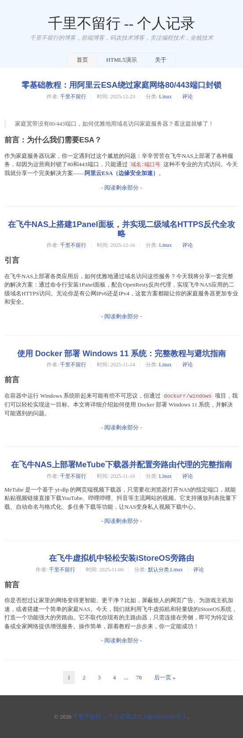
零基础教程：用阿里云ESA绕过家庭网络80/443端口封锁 (121, 85)
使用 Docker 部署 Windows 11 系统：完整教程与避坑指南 (121, 353)
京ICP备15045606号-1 (159, 716)
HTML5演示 (121, 59)
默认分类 (158, 570)
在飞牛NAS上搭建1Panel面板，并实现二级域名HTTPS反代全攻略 (122, 229)
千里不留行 (73, 96)
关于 (160, 59)
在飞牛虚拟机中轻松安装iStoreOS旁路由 (121, 558)
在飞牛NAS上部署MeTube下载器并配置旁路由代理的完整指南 (121, 464)
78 (139, 677)
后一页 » (165, 677)
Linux (165, 96)
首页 (82, 59)
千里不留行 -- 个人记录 (121, 23)
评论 (187, 96)
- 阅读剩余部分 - (121, 187)
